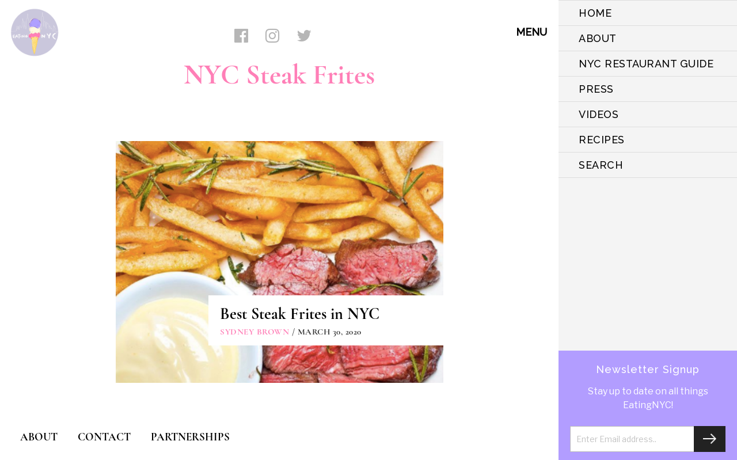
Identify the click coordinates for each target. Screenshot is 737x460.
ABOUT (598, 38)
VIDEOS (598, 114)
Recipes (602, 140)
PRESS (596, 89)
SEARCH (601, 165)
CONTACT (104, 436)
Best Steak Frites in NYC (299, 314)
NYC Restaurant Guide (646, 64)
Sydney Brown (254, 331)
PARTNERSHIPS (190, 436)
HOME (595, 13)
